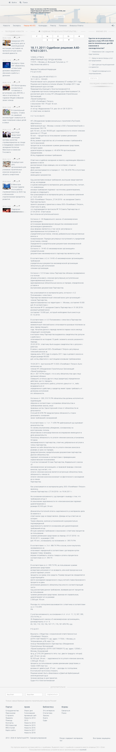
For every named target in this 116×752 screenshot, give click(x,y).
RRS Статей (10, 724)
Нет (33, 16)
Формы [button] (65, 703)
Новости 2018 (29, 729)
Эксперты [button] (17, 26)
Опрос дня (28, 706)
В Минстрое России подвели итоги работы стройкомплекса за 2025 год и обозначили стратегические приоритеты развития (14, 192)
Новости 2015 (29, 721)
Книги (45, 714)
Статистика (47, 709)
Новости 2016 (29, 724)
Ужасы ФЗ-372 (29, 26)
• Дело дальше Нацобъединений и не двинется (101, 66)
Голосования (29, 709)
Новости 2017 (29, 726)
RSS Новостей (11, 721)
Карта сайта (10, 726)
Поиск (24, 2)
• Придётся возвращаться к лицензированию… (100, 72)
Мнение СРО (101, 31)
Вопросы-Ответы (76, 26)
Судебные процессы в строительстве (59, 31)
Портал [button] (9, 703)
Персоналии (10, 709)
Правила (9, 714)
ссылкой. (83, 745)
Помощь (9, 716)
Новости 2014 (29, 719)
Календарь (43, 26)
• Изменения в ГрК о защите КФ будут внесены (101, 53)
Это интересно (49, 706)
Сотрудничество (12, 706)
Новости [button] (6, 26)
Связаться (66, 706)
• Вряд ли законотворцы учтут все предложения (101, 59)
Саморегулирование (38, 734)
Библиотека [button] (48, 703)
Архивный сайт (30, 711)
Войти (13, 2)
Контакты (10, 719)
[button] (113, 25)
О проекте (10, 711)
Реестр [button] (53, 26)
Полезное (63, 26)
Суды (45, 716)
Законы (46, 711)
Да (33, 19)
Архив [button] (27, 703)
